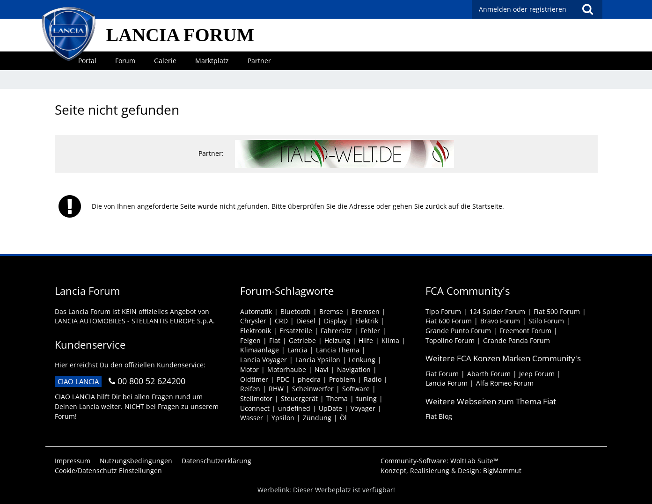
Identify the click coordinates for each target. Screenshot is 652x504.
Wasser (251, 417)
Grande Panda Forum (516, 340)
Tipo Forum (443, 311)
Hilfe (366, 340)
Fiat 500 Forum (557, 311)
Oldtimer (254, 379)
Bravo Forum (500, 320)
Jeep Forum (537, 373)
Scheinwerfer (313, 388)
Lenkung (362, 359)
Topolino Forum (450, 340)
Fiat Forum (442, 373)
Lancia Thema (337, 349)
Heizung (337, 340)
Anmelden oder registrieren (522, 9)
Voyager (363, 408)
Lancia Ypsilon (317, 359)
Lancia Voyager (263, 359)
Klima (390, 340)
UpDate (330, 408)
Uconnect (255, 408)
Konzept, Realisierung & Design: (451, 470)
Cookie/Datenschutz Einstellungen (108, 470)
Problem (342, 379)
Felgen (250, 340)
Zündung (317, 417)
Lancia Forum (446, 383)
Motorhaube (286, 369)
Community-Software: (439, 460)
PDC (283, 379)
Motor (249, 369)
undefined (294, 408)
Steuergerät (299, 398)
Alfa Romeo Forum (505, 383)
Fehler (370, 330)
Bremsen (366, 311)
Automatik (256, 311)
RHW (276, 388)
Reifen (250, 388)
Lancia (297, 349)
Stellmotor (256, 398)
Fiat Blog (438, 416)
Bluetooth (295, 311)
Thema (337, 398)
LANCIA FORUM (180, 34)
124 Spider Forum (497, 311)
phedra (309, 379)
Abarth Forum (489, 373)
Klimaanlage (259, 349)
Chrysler (253, 320)
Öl (343, 417)
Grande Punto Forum (458, 330)
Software (356, 388)
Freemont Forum (525, 330)
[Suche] (587, 9)
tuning (366, 398)
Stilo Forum (546, 320)
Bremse (331, 311)
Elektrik (366, 320)
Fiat (274, 340)
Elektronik (255, 330)
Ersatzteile (295, 330)
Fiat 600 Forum (448, 320)
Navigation (354, 369)
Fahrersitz (336, 330)
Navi (322, 369)
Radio (372, 379)
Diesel (305, 320)
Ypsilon (282, 417)
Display (335, 320)
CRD (281, 320)
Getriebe (302, 340)
